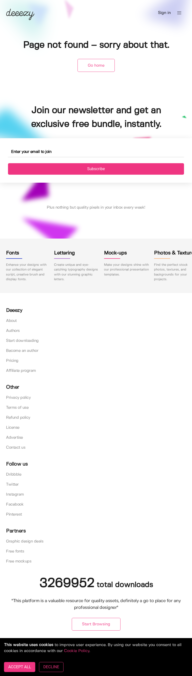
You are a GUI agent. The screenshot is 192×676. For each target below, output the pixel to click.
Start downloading (22, 341)
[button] (179, 12)
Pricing (12, 361)
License (13, 427)
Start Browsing (96, 624)
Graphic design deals (24, 541)
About (11, 321)
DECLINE (51, 667)
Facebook (15, 504)
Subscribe (96, 168)
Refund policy (18, 417)
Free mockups (18, 561)
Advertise (14, 437)
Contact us (15, 447)
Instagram (15, 494)
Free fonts (15, 551)
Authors (13, 331)
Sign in (164, 13)
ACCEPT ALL (19, 667)
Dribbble (13, 474)
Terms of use (17, 407)
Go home (96, 65)
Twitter (12, 484)
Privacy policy (18, 398)
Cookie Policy (76, 651)
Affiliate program (21, 371)
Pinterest (14, 514)
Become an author (22, 351)
